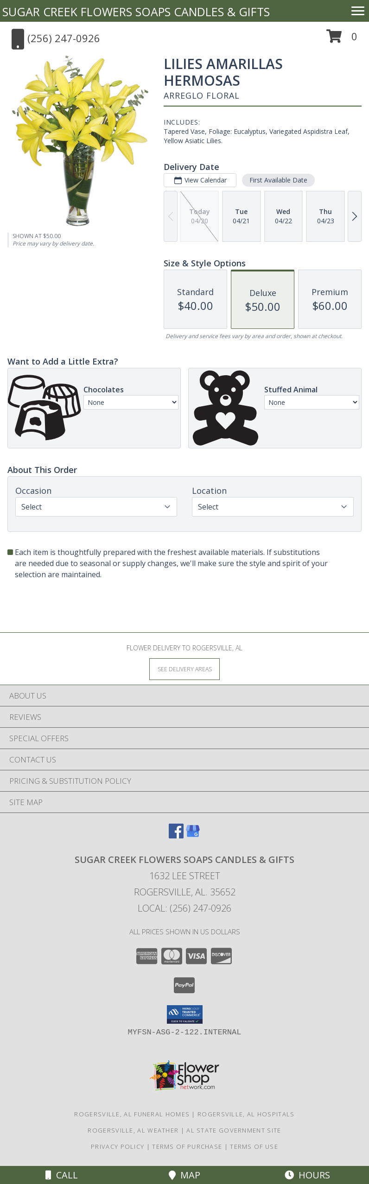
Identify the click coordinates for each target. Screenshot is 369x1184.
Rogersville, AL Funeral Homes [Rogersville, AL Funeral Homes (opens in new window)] (132, 1114)
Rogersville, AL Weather (133, 1130)
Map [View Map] (184, 1175)
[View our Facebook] (176, 835)
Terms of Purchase (187, 1146)
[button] (341, 39)
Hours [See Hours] (307, 1175)
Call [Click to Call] (61, 1175)
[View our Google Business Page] (192, 835)
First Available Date (278, 180)
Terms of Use (254, 1146)
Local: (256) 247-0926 (184, 908)
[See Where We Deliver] (184, 668)
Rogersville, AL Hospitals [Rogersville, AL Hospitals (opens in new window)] (246, 1114)
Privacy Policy (117, 1146)
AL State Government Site (233, 1130)
